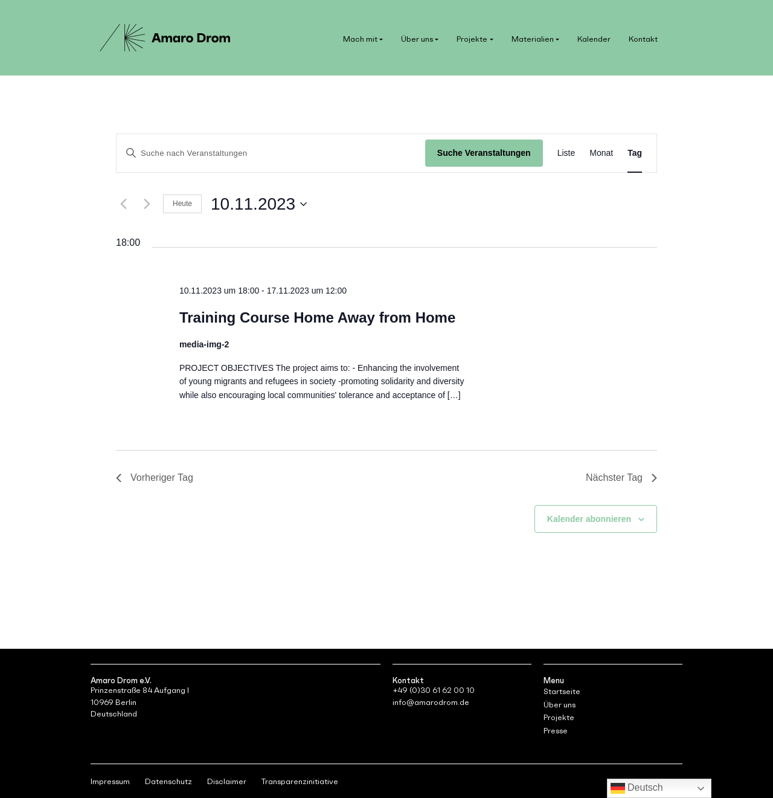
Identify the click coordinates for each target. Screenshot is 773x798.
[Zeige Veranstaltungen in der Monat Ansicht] (601, 153)
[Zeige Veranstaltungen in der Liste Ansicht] (566, 153)
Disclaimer (226, 781)
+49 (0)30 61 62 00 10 (434, 690)
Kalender (594, 39)
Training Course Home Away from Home (317, 317)
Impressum (110, 781)
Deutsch (637, 788)
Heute (182, 203)
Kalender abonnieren (589, 519)
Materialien (533, 39)
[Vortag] (123, 204)
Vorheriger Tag (154, 477)
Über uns (417, 39)
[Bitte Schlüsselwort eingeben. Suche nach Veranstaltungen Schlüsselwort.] (271, 153)
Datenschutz (168, 781)
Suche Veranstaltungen (484, 153)
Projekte (472, 39)
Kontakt (643, 39)
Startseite (562, 691)
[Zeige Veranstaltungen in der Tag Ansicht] (634, 153)
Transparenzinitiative (299, 781)
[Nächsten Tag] (147, 204)
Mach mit (360, 39)
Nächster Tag (621, 477)
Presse (556, 731)
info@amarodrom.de (431, 702)
